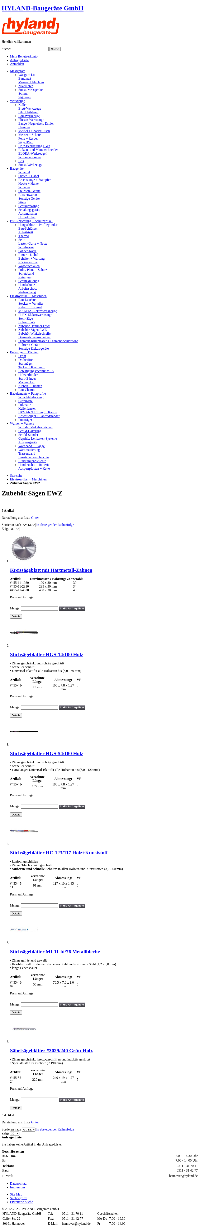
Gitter (35, 517)
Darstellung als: (12, 517)
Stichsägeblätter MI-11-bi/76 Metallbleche (55, 951)
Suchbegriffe (18, 1198)
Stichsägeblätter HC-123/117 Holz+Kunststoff (59, 852)
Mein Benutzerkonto (24, 56)
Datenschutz (18, 1183)
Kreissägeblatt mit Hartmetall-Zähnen (51, 570)
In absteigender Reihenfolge (55, 524)
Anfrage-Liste (19, 60)
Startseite (16, 475)
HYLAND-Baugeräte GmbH (43, 8)
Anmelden (17, 64)
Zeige (5, 528)
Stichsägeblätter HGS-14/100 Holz (46, 654)
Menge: (15, 608)
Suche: (6, 49)
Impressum (17, 1187)
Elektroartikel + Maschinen (28, 479)
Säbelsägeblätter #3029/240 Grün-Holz (51, 1050)
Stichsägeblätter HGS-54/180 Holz (46, 753)
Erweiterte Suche (21, 1202)
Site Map (16, 1194)
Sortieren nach (11, 524)
